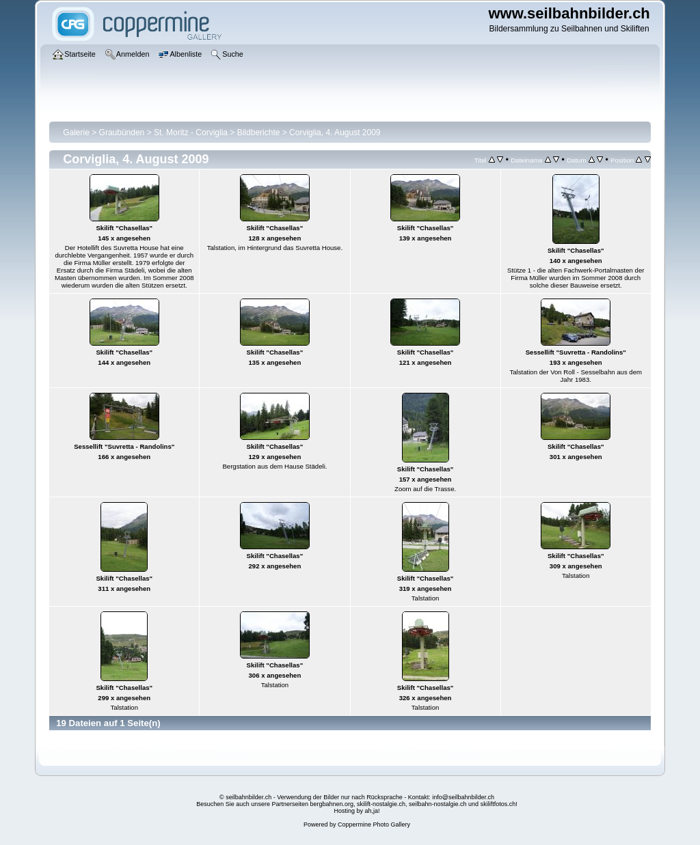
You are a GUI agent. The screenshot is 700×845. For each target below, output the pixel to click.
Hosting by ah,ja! (356, 810)
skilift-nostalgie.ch (381, 804)
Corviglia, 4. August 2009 (334, 132)
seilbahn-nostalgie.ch (438, 804)
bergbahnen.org (331, 804)
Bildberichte (258, 132)
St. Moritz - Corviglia (191, 132)
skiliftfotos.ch (498, 804)
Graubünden (122, 132)
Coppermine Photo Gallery (374, 824)
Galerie (76, 132)
